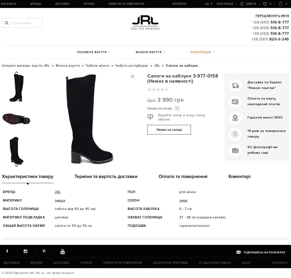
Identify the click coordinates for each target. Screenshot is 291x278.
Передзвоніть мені (272, 16)
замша (60, 200)
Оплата (88, 3)
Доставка (62, 3)
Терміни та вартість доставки (106, 176)
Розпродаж (201, 52)
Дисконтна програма (170, 263)
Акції (246, 263)
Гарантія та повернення (126, 3)
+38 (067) (270, 39)
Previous (16, 72)
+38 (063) (270, 33)
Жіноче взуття (149, 52)
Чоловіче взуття (92, 52)
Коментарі (239, 176)
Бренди (35, 3)
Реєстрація (225, 3)
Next (16, 166)
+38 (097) (271, 22)
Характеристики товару (27, 176)
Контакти (179, 3)
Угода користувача (215, 263)
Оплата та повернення (183, 176)
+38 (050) (270, 28)
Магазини (8, 3)
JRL (58, 192)
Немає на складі (169, 130)
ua (207, 3)
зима (183, 200)
